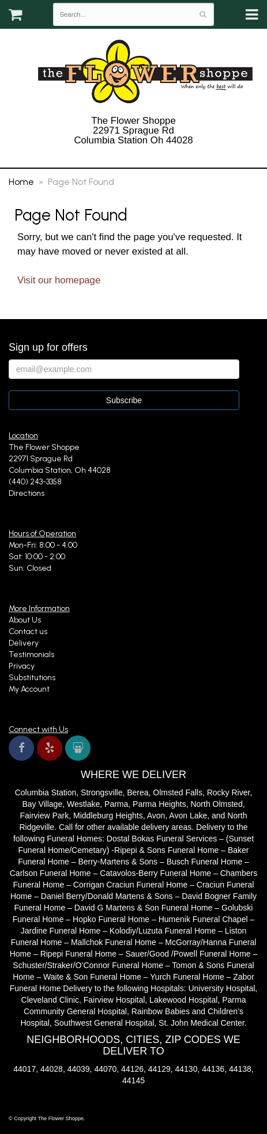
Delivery (24, 643)
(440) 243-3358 (133, 154)
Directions (26, 493)
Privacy (22, 666)
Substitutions (32, 677)
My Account (29, 689)
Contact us (28, 631)
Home (21, 181)
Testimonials (31, 654)
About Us (25, 620)
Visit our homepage (58, 280)
